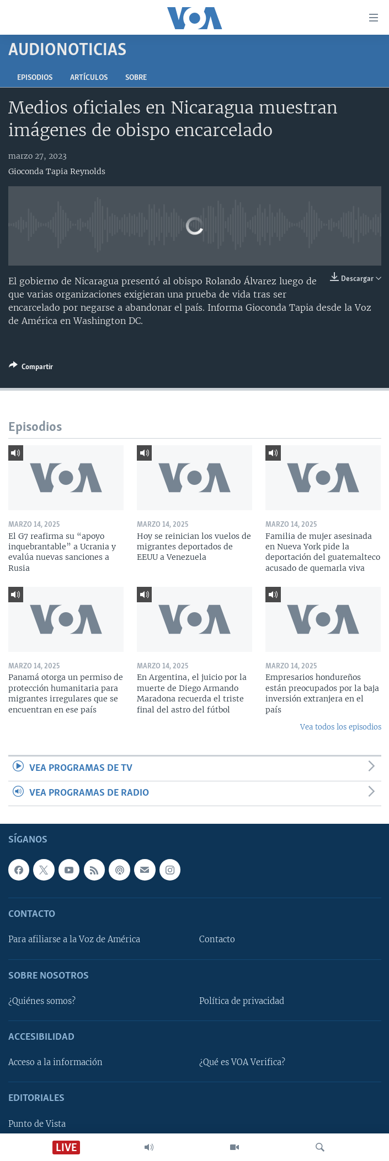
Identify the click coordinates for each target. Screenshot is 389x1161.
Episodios (34, 78)
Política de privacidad (241, 1001)
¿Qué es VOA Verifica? (242, 1063)
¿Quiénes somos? (42, 1001)
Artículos (89, 78)
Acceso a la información (55, 1063)
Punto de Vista (37, 1124)
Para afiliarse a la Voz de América (74, 940)
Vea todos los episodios (340, 727)
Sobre (136, 78)
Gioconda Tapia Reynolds (56, 171)
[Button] (31, 368)
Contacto (217, 940)
